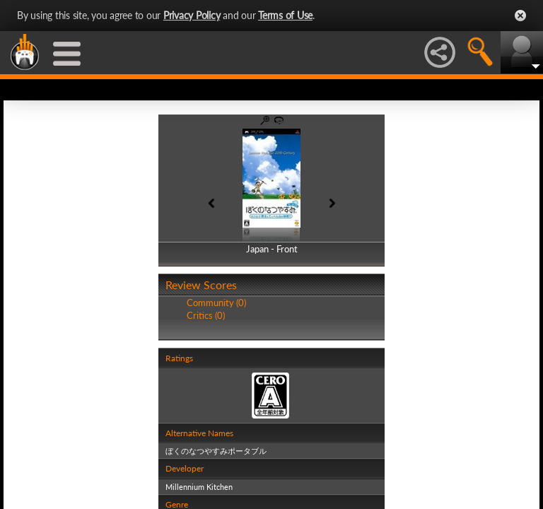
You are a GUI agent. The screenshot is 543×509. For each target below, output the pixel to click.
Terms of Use (285, 15)
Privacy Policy (192, 15)
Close (520, 15)
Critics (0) (206, 315)
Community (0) (216, 302)
